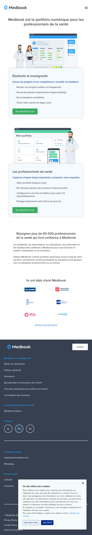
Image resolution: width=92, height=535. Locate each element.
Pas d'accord (31, 522)
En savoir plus (25, 111)
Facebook (9, 485)
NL (8, 428)
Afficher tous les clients (46, 325)
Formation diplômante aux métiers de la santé (26, 388)
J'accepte (47, 522)
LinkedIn (8, 479)
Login (80, 346)
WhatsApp (9, 463)
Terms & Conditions (13, 530)
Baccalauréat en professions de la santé (23, 382)
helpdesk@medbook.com (16, 457)
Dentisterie (9, 376)
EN (30, 428)
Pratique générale (12, 370)
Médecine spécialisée (14, 363)
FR (19, 428)
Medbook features (12, 410)
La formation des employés (17, 395)
